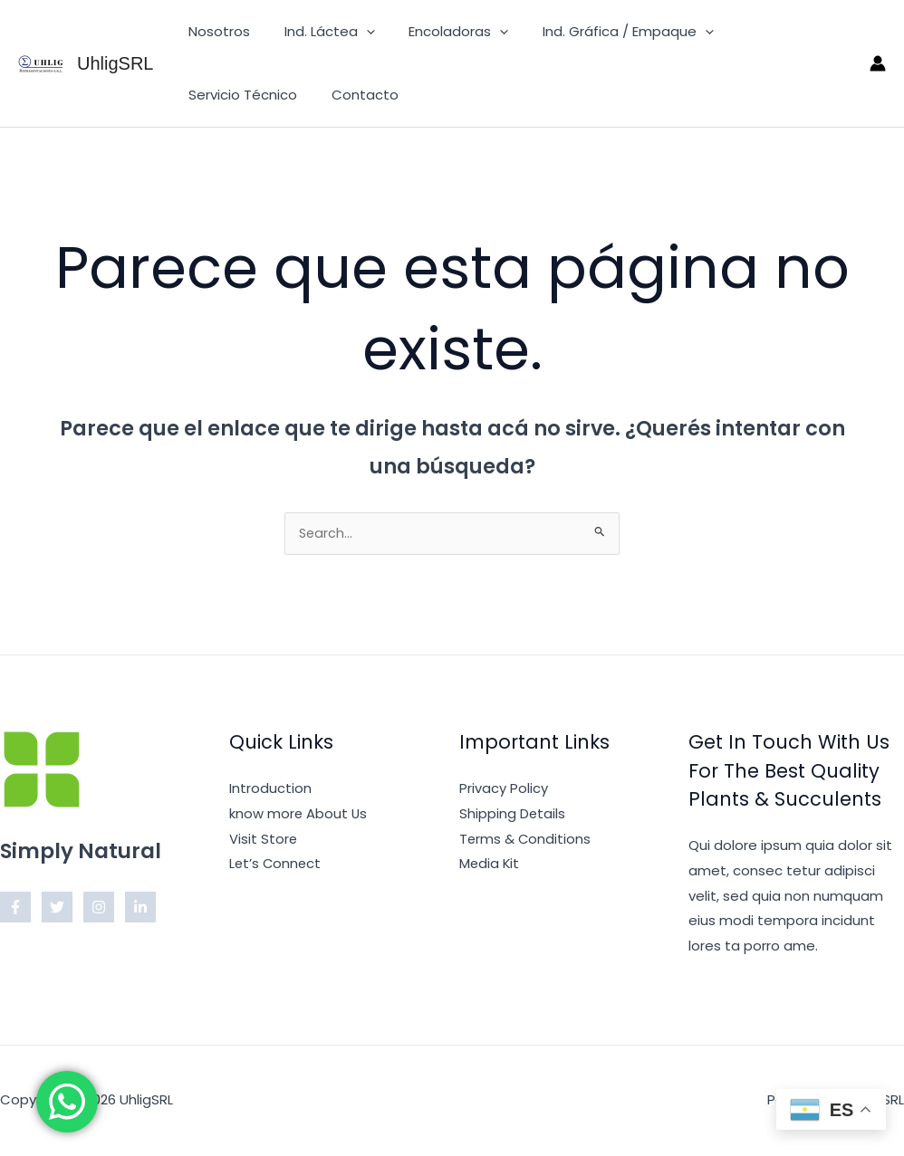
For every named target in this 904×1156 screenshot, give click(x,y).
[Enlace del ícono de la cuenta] (878, 63)
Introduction (270, 789)
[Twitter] (57, 908)
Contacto (218, 94)
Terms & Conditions (525, 840)
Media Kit (490, 864)
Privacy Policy (503, 789)
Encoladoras (441, 31)
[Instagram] (98, 908)
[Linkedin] (140, 908)
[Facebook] (15, 908)
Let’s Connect (276, 864)
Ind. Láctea (319, 31)
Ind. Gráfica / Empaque (603, 31)
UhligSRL (115, 63)
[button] (355, 31)
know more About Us (299, 815)
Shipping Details (512, 815)
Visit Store (263, 840)
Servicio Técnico (770, 31)
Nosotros (215, 31)
